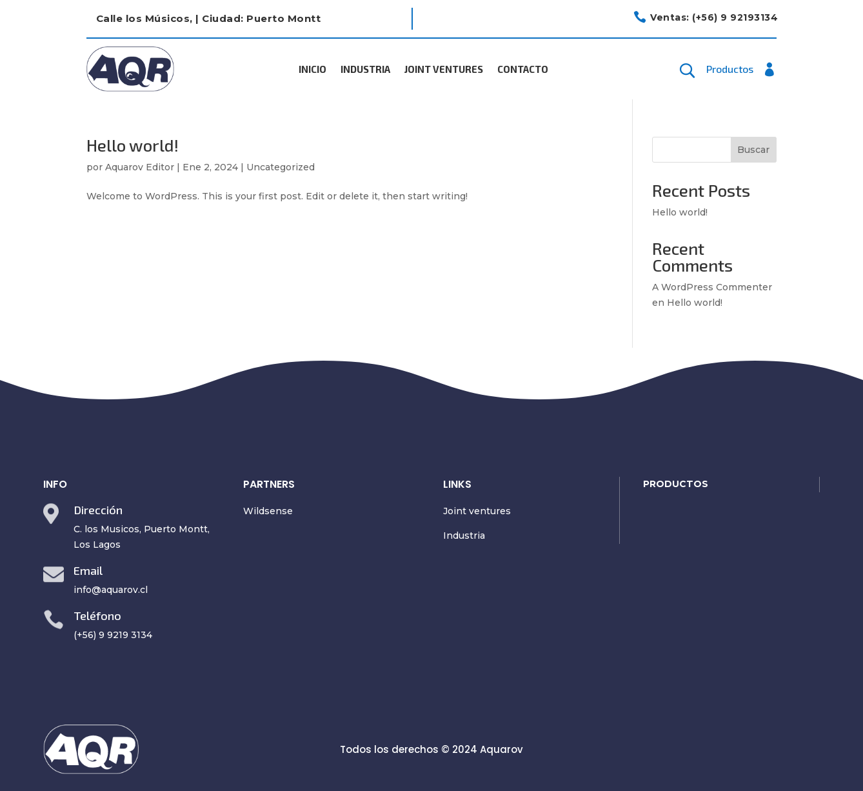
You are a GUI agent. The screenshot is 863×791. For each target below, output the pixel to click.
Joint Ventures (443, 70)
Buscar (753, 149)
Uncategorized (280, 167)
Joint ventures (477, 511)
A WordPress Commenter (712, 287)
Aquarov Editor (139, 167)
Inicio (312, 70)
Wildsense (268, 511)
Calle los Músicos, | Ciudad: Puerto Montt (208, 18)
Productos (729, 70)
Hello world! (132, 145)
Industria (365, 70)
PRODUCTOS (675, 484)
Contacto (522, 70)
